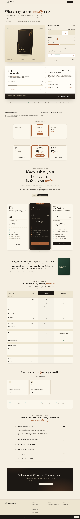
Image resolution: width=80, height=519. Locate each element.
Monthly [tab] (34, 195)
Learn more (30, 517)
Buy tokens (22, 136)
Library (34, 1)
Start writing (70, 1)
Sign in (64, 1)
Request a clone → (23, 392)
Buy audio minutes (21, 157)
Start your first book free (46, 484)
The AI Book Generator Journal (53, 504)
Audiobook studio (35, 509)
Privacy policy (65, 504)
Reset (73, 25)
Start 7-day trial (40, 243)
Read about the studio (32, 484)
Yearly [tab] (42, 195)
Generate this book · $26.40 (64, 96)
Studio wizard (34, 506)
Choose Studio (62, 243)
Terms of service (66, 506)
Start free (18, 244)
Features (22, 1)
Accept (76, 517)
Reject (72, 517)
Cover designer (35, 507)
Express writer (35, 504)
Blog (26, 1)
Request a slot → (46, 392)
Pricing (30, 1)
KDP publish (34, 510)
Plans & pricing (35, 512)
